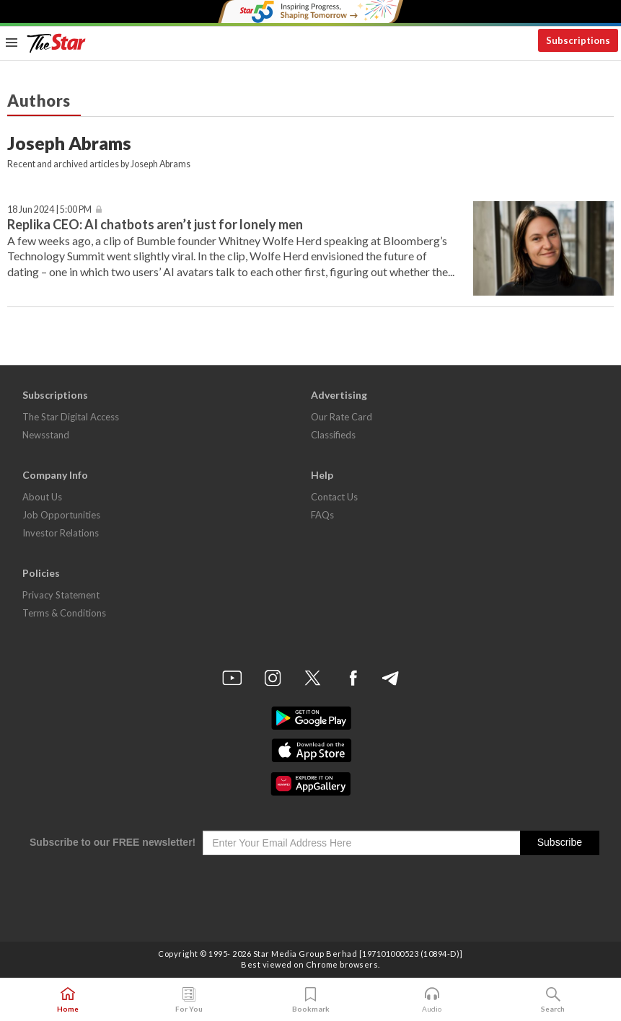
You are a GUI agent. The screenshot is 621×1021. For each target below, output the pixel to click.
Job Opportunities (61, 515)
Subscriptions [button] (578, 40)
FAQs (322, 515)
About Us (42, 497)
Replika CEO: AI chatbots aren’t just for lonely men (155, 224)
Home (68, 1000)
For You (189, 1000)
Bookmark (310, 1000)
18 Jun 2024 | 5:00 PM (49, 209)
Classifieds (333, 435)
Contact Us (334, 497)
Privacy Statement (61, 595)
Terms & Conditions (64, 613)
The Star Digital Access (70, 417)
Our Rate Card (341, 417)
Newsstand (45, 435)
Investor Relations (60, 533)
